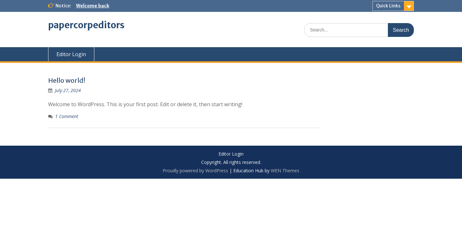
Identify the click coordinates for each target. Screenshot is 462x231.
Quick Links (388, 6)
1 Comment (66, 116)
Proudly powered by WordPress (195, 170)
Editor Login (71, 54)
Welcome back (92, 6)
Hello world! (66, 80)
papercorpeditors (86, 25)
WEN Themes (285, 170)
